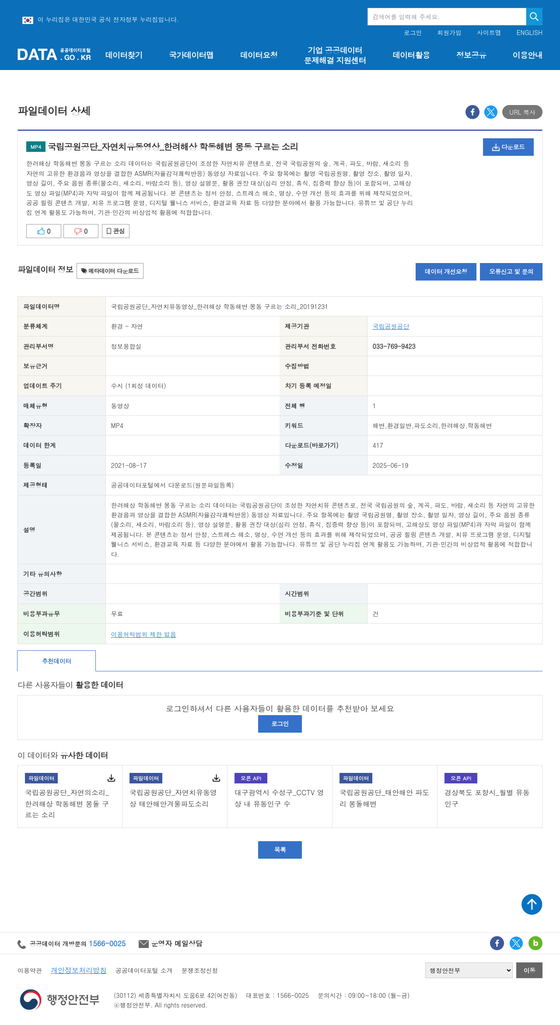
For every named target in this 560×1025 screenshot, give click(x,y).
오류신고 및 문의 (511, 271)
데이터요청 (258, 54)
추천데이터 (56, 660)
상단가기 (532, 904)
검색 (534, 16)
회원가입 (449, 32)
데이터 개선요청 (446, 271)
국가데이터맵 (191, 54)
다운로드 (508, 146)
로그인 (413, 32)
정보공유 (471, 54)
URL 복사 (522, 112)
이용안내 (527, 54)
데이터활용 (411, 54)
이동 (530, 970)
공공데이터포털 (54, 54)
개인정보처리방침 (79, 970)
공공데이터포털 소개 (144, 970)
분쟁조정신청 (200, 970)
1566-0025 (107, 943)
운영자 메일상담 (171, 943)
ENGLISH (529, 32)
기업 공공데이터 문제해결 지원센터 (335, 55)
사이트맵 (489, 32)
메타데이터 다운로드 (110, 271)
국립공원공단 (391, 326)
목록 (280, 849)
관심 (116, 230)
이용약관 (30, 970)
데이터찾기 (123, 54)
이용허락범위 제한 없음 (143, 634)
